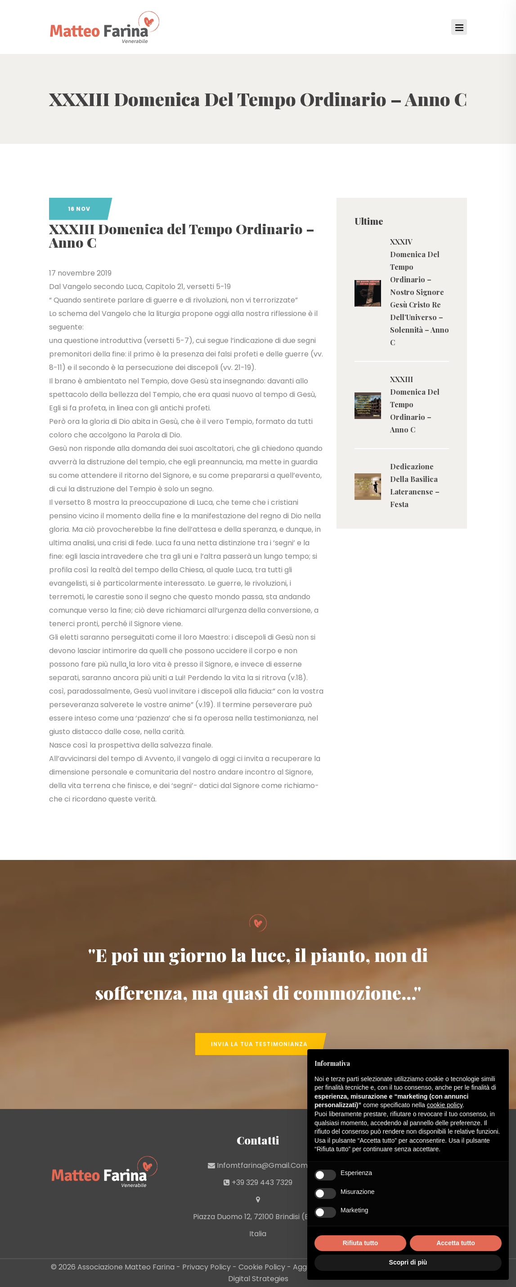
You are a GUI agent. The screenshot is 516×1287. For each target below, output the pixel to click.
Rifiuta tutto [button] (360, 1243)
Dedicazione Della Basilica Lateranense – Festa (415, 485)
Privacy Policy (206, 1267)
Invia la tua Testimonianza (259, 1044)
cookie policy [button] (444, 1105)
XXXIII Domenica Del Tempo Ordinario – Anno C (415, 404)
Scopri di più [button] (408, 1262)
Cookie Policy (261, 1267)
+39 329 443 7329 (262, 1182)
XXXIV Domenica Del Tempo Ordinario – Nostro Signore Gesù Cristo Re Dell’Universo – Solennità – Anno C (419, 292)
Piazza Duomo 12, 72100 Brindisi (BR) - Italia (258, 1225)
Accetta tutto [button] (455, 1243)
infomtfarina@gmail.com (262, 1165)
